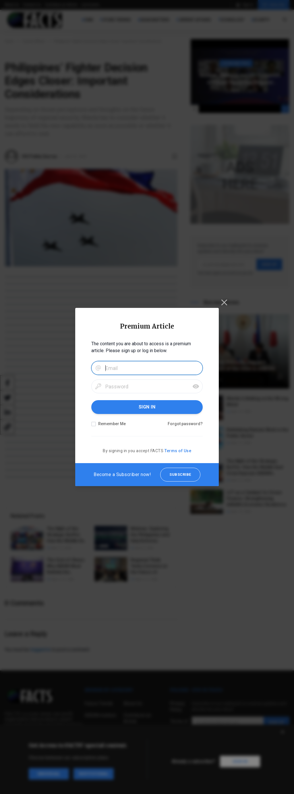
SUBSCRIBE (180, 474)
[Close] (224, 302)
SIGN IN (147, 407)
